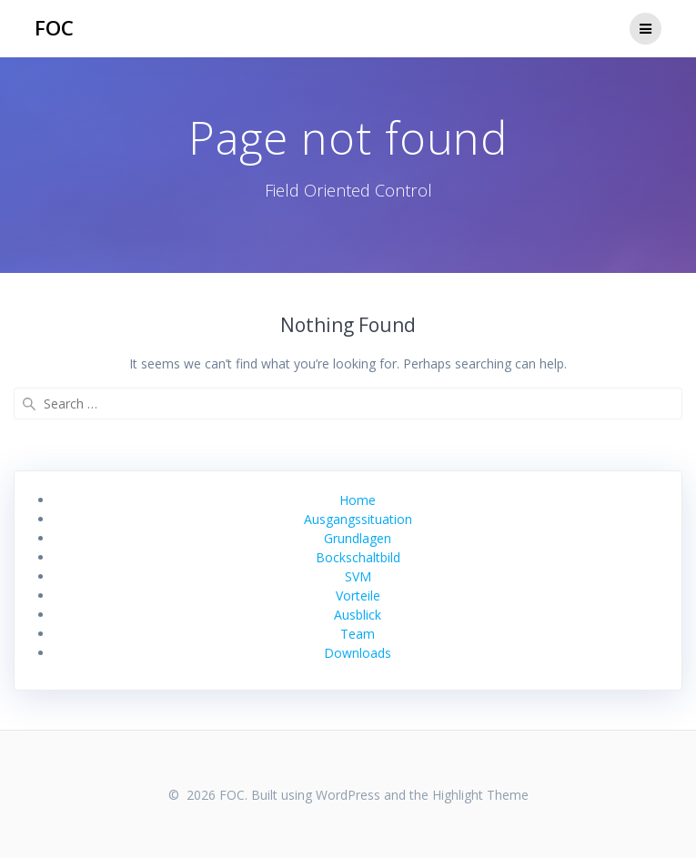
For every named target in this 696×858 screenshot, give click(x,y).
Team (357, 633)
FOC (54, 28)
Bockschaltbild (358, 557)
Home (357, 500)
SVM (358, 576)
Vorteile (358, 595)
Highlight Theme (480, 794)
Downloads (357, 652)
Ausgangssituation (358, 519)
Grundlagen (357, 538)
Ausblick (357, 614)
